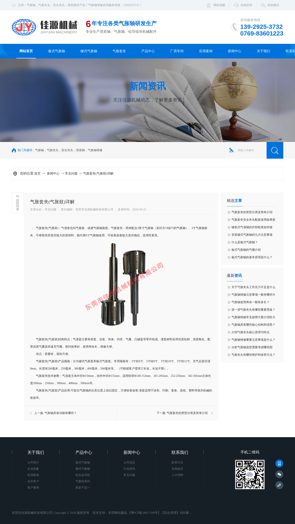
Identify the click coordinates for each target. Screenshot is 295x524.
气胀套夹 (119, 51)
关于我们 (263, 51)
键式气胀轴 (88, 51)
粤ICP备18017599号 (144, 512)
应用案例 (205, 51)
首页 (37, 173)
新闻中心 (234, 51)
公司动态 (129, 462)
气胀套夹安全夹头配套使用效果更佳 (253, 221)
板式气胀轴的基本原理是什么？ (251, 257)
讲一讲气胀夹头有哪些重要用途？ (253, 309)
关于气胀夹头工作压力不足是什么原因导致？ (253, 288)
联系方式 (177, 462)
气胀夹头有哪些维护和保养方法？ (253, 354)
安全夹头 (59, 5)
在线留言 (177, 468)
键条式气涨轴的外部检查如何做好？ (251, 228)
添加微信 (273, 5)
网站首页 (26, 51)
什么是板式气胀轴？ (244, 242)
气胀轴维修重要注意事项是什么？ (253, 339)
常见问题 (71, 173)
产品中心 (148, 51)
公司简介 (33, 462)
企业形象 (33, 468)
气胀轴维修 (95, 5)
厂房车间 (177, 51)
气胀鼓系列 (82, 481)
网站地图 (219, 5)
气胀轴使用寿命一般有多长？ (250, 302)
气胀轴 (31, 5)
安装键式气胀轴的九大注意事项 (251, 234)
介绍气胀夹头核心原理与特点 (250, 332)
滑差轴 (72, 5)
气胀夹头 (44, 5)
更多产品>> (82, 487)
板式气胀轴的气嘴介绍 (246, 249)
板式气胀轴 (56, 51)
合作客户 (33, 481)
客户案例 (33, 487)
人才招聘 (177, 475)
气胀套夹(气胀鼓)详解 (98, 173)
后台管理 (170, 512)
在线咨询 (246, 5)
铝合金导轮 (82, 475)
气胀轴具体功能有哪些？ (61, 413)
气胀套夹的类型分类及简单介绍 (187, 413)
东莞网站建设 (117, 512)
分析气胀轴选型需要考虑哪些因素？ (251, 348)
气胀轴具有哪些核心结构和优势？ (253, 324)
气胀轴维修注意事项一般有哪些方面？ (253, 296)
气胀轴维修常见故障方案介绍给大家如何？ (253, 318)
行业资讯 (129, 468)
